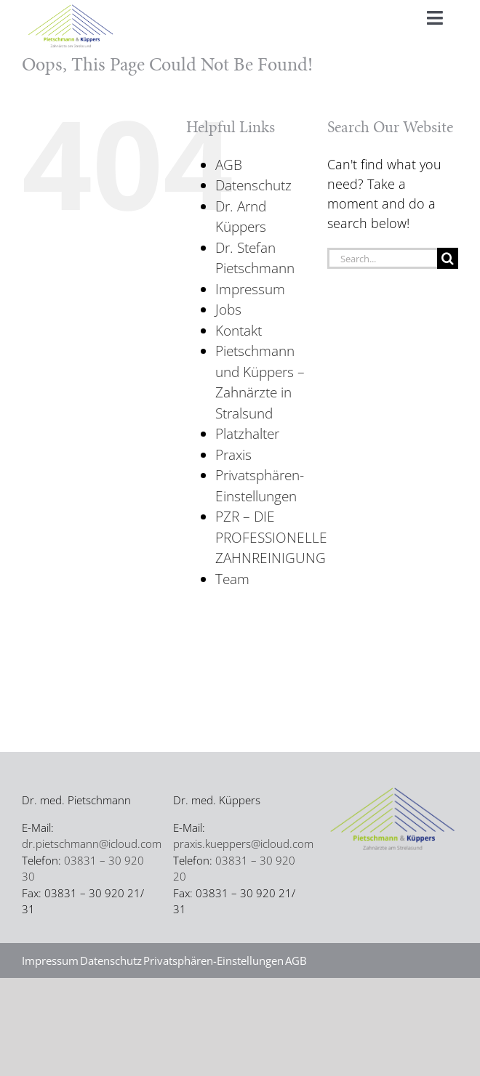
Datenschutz (253, 185)
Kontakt (238, 330)
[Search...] (382, 258)
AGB (228, 164)
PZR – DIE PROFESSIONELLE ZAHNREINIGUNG (271, 537)
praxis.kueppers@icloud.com (243, 843)
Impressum (250, 289)
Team (232, 579)
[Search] (447, 258)
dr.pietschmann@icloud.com (91, 843)
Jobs (228, 309)
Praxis (233, 454)
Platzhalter (247, 433)
